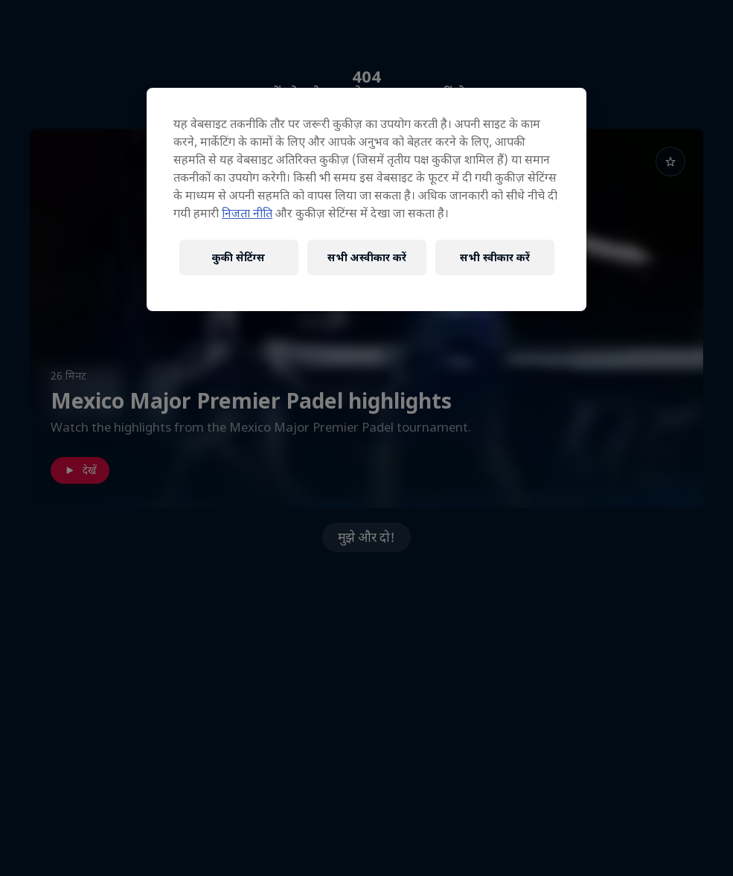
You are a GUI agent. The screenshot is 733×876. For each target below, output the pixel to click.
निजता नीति (247, 213)
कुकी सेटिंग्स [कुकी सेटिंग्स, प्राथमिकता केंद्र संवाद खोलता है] (238, 257)
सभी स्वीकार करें (495, 257)
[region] (366, 199)
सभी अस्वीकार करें (366, 257)
